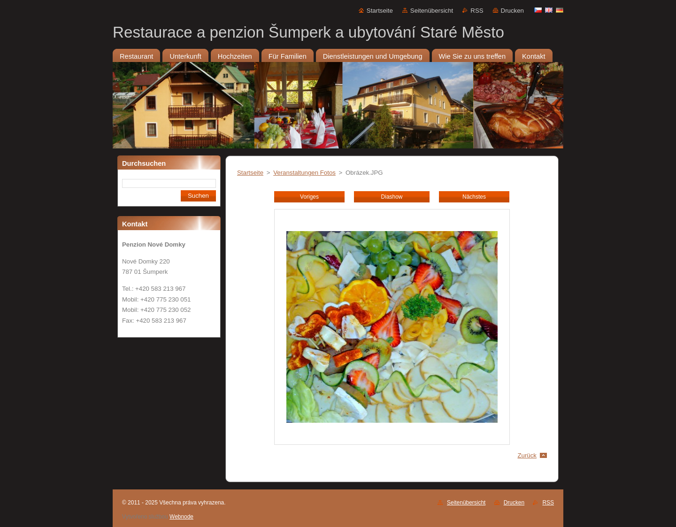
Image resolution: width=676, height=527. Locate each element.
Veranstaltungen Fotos (304, 172)
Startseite (380, 10)
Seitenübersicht (431, 10)
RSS (476, 10)
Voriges (309, 197)
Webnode (181, 516)
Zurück (527, 455)
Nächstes (474, 197)
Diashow (392, 197)
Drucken (512, 10)
